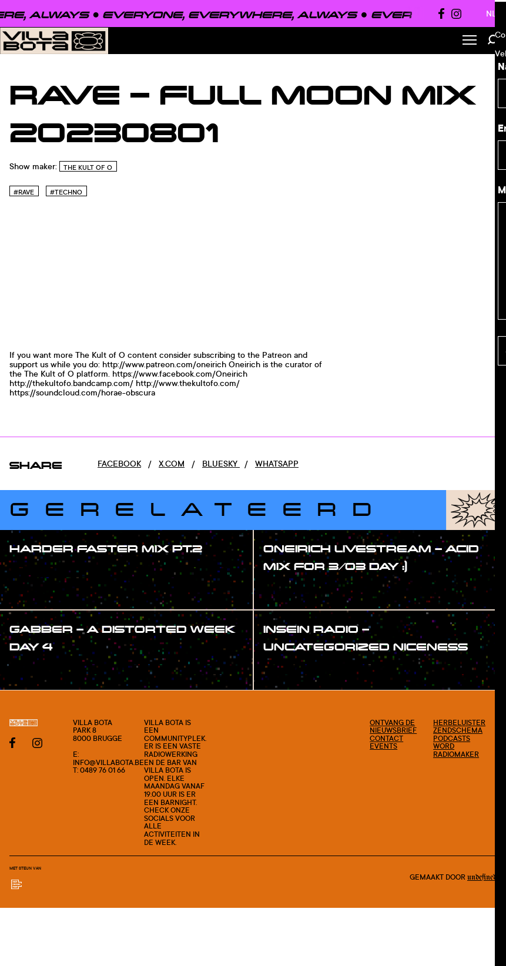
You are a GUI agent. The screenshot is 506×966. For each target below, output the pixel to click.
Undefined (482, 877)
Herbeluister (459, 722)
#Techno (66, 192)
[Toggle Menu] (470, 40)
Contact (386, 738)
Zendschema (457, 730)
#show (35, 573)
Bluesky (221, 463)
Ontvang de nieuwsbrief (393, 726)
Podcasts (451, 738)
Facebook (119, 463)
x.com (172, 463)
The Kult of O (87, 167)
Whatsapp (277, 463)
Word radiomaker (456, 750)
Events (383, 746)
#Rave (24, 192)
